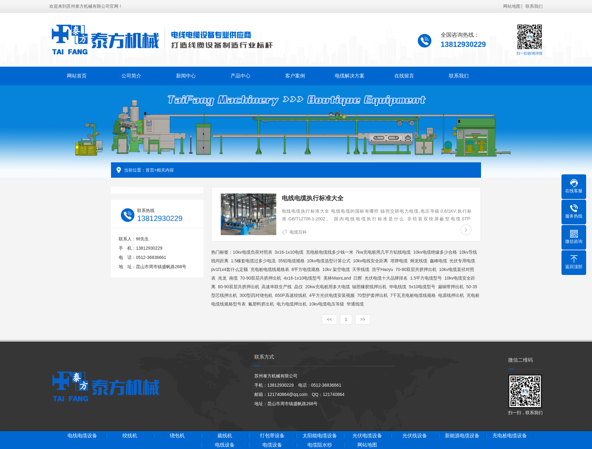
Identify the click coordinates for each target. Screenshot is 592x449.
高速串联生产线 (276, 286)
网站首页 (76, 74)
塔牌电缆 (399, 260)
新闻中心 (183, 74)
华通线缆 (355, 303)
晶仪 (298, 286)
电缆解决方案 (344, 74)
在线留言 (397, 74)
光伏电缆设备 (396, 435)
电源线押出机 (451, 295)
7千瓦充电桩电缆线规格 (413, 295)
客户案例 (290, 74)
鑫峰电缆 (438, 260)
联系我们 (534, 5)
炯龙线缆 (418, 260)
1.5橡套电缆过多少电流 (253, 260)
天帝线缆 (360, 269)
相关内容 (165, 170)
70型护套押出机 (372, 295)
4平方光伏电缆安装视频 (332, 295)
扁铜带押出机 (451, 286)
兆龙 (222, 278)
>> (362, 319)
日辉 (357, 278)
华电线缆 (397, 286)
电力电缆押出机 (292, 303)
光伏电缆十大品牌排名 (386, 278)
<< (329, 319)
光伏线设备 (446, 435)
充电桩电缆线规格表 (269, 269)
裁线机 (246, 435)
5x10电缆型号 (422, 286)
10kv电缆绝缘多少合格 (435, 252)
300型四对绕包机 (256, 295)
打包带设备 (296, 435)
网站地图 (511, 5)
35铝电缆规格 (291, 260)
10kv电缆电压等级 (326, 303)
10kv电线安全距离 (370, 260)
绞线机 (146, 435)
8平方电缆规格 (306, 269)
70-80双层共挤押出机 (416, 269)
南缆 (233, 278)
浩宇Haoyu (382, 269)
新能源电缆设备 (495, 435)
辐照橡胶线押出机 (369, 286)
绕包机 (196, 435)
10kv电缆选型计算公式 (329, 260)
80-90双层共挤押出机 (238, 286)
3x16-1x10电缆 (288, 252)
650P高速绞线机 (291, 295)
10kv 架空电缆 (336, 269)
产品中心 (237, 74)
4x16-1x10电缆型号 (302, 278)
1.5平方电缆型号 (426, 278)
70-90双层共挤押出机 (260, 278)
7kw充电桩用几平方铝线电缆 (383, 252)
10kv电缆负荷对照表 (252, 252)
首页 (150, 170)
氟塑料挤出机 (261, 303)
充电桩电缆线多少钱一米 (329, 252)
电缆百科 (298, 232)
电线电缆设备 (96, 435)
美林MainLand (337, 278)
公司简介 (130, 74)
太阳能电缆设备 (346, 435)
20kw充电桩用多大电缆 (327, 286)
